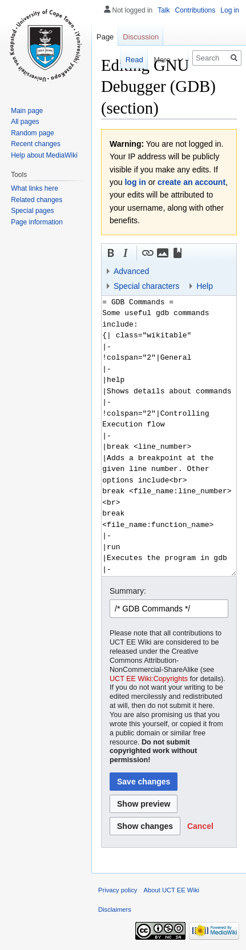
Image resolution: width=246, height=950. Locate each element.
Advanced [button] (131, 271)
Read (127, 59)
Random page (32, 133)
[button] (110, 252)
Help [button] (204, 286)
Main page (27, 111)
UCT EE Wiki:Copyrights (149, 679)
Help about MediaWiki (44, 155)
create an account (191, 182)
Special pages (32, 211)
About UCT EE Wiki (171, 890)
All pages (25, 122)
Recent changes (36, 144)
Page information (37, 222)
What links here (34, 188)
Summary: (128, 590)
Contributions (195, 10)
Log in (229, 10)
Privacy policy (117, 890)
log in (135, 182)
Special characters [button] (146, 286)
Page (105, 37)
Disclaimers (114, 909)
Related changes (36, 200)
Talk (164, 10)
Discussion (141, 37)
